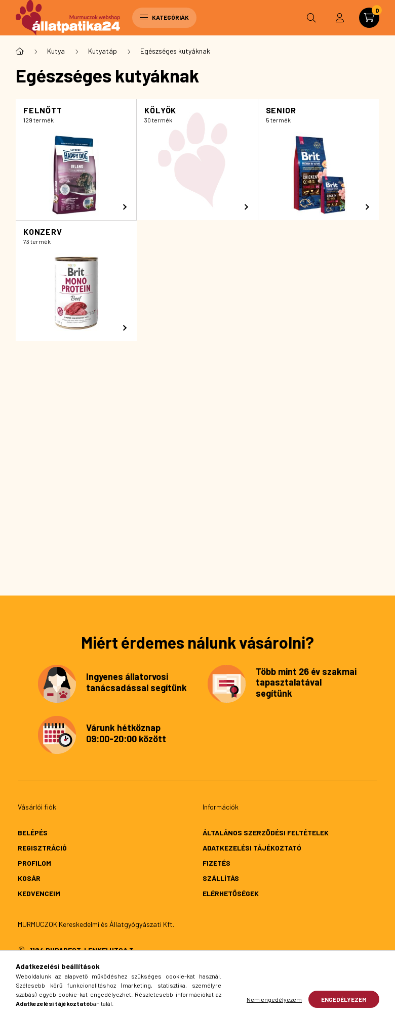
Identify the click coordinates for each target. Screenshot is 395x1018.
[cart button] (369, 18)
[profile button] (340, 18)
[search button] (311, 18)
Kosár (29, 878)
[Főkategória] (20, 51)
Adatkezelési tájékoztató (252, 847)
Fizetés (216, 863)
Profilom (34, 863)
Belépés (33, 832)
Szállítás (221, 878)
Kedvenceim (39, 893)
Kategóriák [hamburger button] (164, 17)
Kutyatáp (102, 51)
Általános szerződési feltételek (266, 832)
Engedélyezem (344, 999)
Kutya (56, 51)
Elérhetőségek (231, 893)
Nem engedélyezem (274, 999)
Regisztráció (42, 847)
